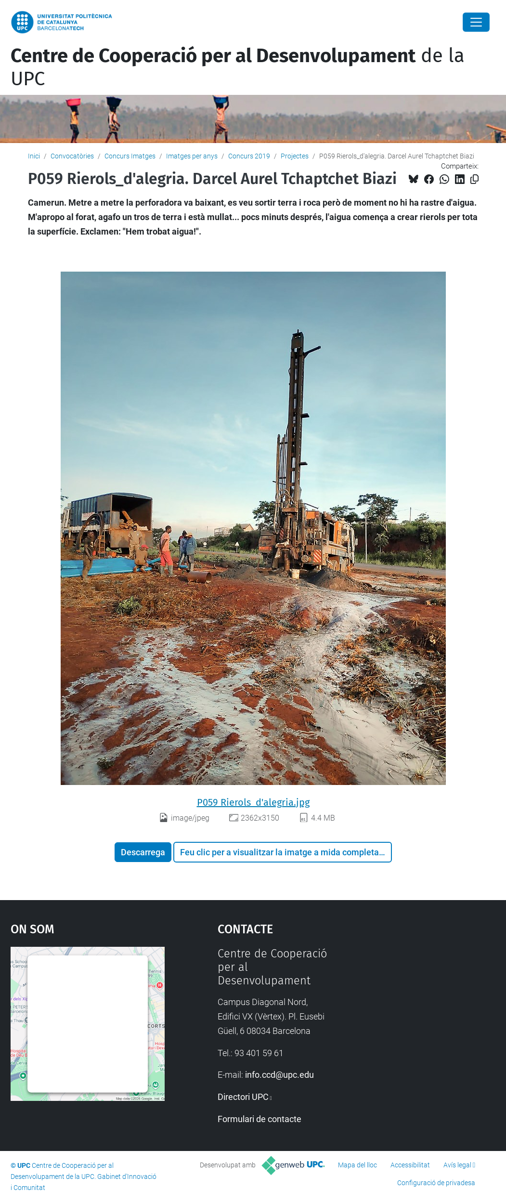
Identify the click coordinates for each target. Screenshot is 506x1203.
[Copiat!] (474, 179)
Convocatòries (72, 156)
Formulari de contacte (259, 1119)
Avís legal (457, 1165)
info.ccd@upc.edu (279, 1075)
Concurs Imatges (130, 156)
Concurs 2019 (249, 156)
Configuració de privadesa (436, 1183)
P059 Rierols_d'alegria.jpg (253, 802)
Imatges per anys (192, 156)
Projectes (295, 156)
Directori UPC (243, 1097)
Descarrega (143, 852)
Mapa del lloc (357, 1165)
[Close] (476, 22)
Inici (34, 156)
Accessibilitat (410, 1165)
